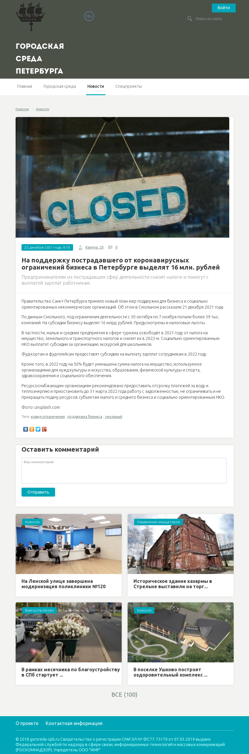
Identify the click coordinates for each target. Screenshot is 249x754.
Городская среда (60, 86)
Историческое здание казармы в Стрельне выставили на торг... (172, 583)
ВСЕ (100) (124, 694)
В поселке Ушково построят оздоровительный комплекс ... (170, 672)
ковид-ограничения (48, 417)
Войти (224, 7)
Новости (96, 86)
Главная (24, 86)
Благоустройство (39, 610)
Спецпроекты (129, 86)
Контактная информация (74, 723)
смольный (113, 417)
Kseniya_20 (94, 247)
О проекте (27, 723)
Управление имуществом (158, 522)
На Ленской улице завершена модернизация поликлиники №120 (63, 583)
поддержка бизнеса (84, 417)
